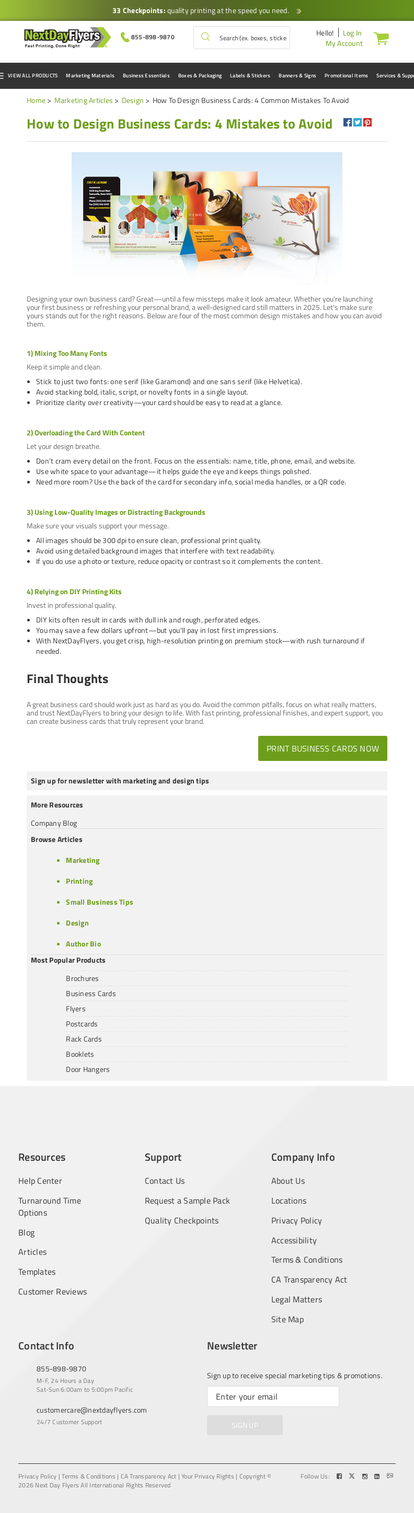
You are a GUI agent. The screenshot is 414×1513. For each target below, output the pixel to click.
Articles (32, 1252)
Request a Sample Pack (187, 1201)
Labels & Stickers (250, 75)
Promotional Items (346, 75)
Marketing (82, 859)
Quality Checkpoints (182, 1221)
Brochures (82, 978)
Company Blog (54, 822)
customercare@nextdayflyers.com (92, 1409)
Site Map (287, 1319)
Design (133, 100)
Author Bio (83, 943)
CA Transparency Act (309, 1280)
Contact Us (165, 1180)
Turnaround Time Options (49, 1207)
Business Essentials (146, 75)
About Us (288, 1180)
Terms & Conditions (307, 1260)
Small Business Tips (99, 901)
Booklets (80, 1053)
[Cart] (379, 38)
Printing (79, 880)
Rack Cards (84, 1038)
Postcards (82, 1023)
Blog (26, 1233)
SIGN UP (245, 1424)
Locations (288, 1201)
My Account (344, 43)
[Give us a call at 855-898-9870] (148, 36)
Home (36, 100)
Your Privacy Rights (207, 1476)
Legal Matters (296, 1299)
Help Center (40, 1180)
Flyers (76, 1008)
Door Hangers (88, 1069)
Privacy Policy (297, 1221)
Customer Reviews (52, 1292)
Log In (352, 32)
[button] (205, 37)
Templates (36, 1272)
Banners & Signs (297, 75)
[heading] (179, 124)
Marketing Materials (90, 75)
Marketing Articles (83, 100)
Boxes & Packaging (200, 75)
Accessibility (294, 1240)
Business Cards (91, 993)
